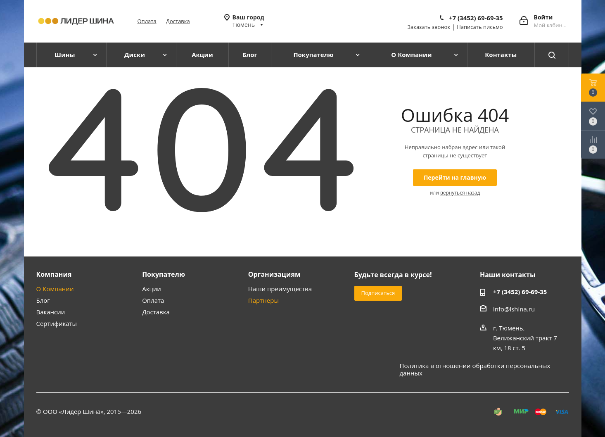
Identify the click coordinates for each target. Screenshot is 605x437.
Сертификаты (56, 323)
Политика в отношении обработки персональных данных (475, 369)
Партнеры (263, 300)
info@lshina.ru (514, 309)
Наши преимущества (280, 289)
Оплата (147, 21)
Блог (43, 300)
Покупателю (163, 274)
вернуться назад (460, 192)
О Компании (55, 289)
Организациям (274, 274)
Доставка (178, 21)
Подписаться (378, 293)
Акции (151, 289)
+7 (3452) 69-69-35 (476, 18)
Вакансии (50, 312)
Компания (54, 274)
